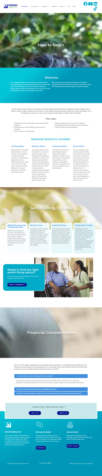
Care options (35, 6)
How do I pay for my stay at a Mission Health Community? (35, 376)
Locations (54, 6)
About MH (45, 6)
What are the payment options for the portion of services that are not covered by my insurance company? (50, 393)
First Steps (24, 6)
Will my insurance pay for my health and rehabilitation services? (37, 389)
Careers (62, 6)
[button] (51, 376)
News (74, 6)
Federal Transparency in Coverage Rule (81, 463)
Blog (69, 6)
